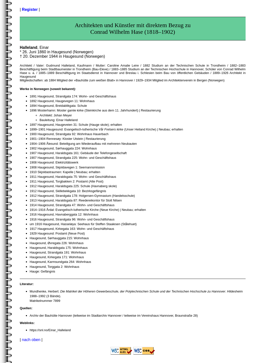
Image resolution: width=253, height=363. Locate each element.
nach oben (31, 340)
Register (30, 9)
